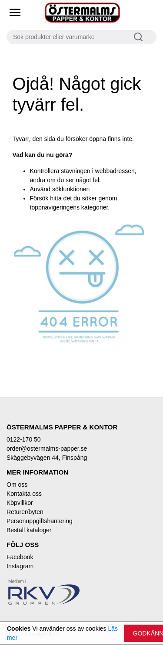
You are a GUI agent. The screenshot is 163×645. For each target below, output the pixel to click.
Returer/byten (25, 511)
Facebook (20, 556)
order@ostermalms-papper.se (47, 448)
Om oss (17, 484)
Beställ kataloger (29, 530)
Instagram (20, 566)
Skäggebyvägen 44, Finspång (47, 457)
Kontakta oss (24, 493)
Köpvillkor (20, 502)
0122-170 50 (24, 439)
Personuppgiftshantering (40, 520)
